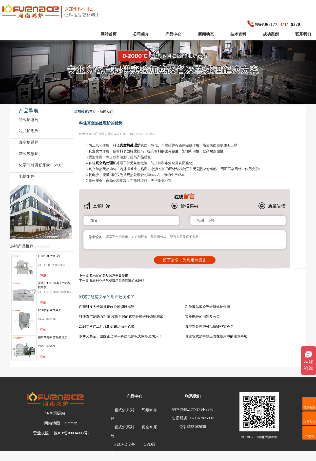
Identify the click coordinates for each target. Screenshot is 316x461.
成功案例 (271, 34)
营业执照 (41, 433)
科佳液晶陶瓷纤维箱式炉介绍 (207, 307)
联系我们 (303, 34)
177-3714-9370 (201, 409)
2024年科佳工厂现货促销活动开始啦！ (108, 326)
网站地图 (52, 423)
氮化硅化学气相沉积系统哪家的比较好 (117, 281)
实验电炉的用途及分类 (202, 317)
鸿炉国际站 (55, 413)
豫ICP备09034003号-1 (72, 433)
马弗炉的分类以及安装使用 (109, 276)
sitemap (71, 423)
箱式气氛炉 (29, 154)
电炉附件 (27, 176)
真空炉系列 (29, 142)
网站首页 (109, 34)
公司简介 (141, 34)
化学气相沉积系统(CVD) (40, 165)
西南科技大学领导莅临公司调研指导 (106, 307)
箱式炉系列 (29, 131)
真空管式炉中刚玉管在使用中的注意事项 (216, 336)
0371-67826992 (201, 418)
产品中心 (173, 34)
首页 (92, 111)
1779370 (273, 24)
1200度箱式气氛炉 (49, 310)
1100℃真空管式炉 (49, 256)
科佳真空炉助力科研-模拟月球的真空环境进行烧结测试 (121, 317)
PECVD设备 (124, 444)
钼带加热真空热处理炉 (52, 337)
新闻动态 (206, 34)
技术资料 (238, 34)
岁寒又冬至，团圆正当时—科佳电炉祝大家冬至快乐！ (120, 336)
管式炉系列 (29, 120)
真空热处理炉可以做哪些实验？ (209, 326)
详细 (43, 275)
